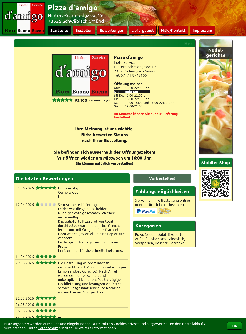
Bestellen (83, 30)
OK (234, 325)
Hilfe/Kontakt (173, 30)
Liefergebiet (142, 30)
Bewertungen (112, 30)
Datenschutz (48, 327)
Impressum (202, 30)
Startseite (59, 30)
